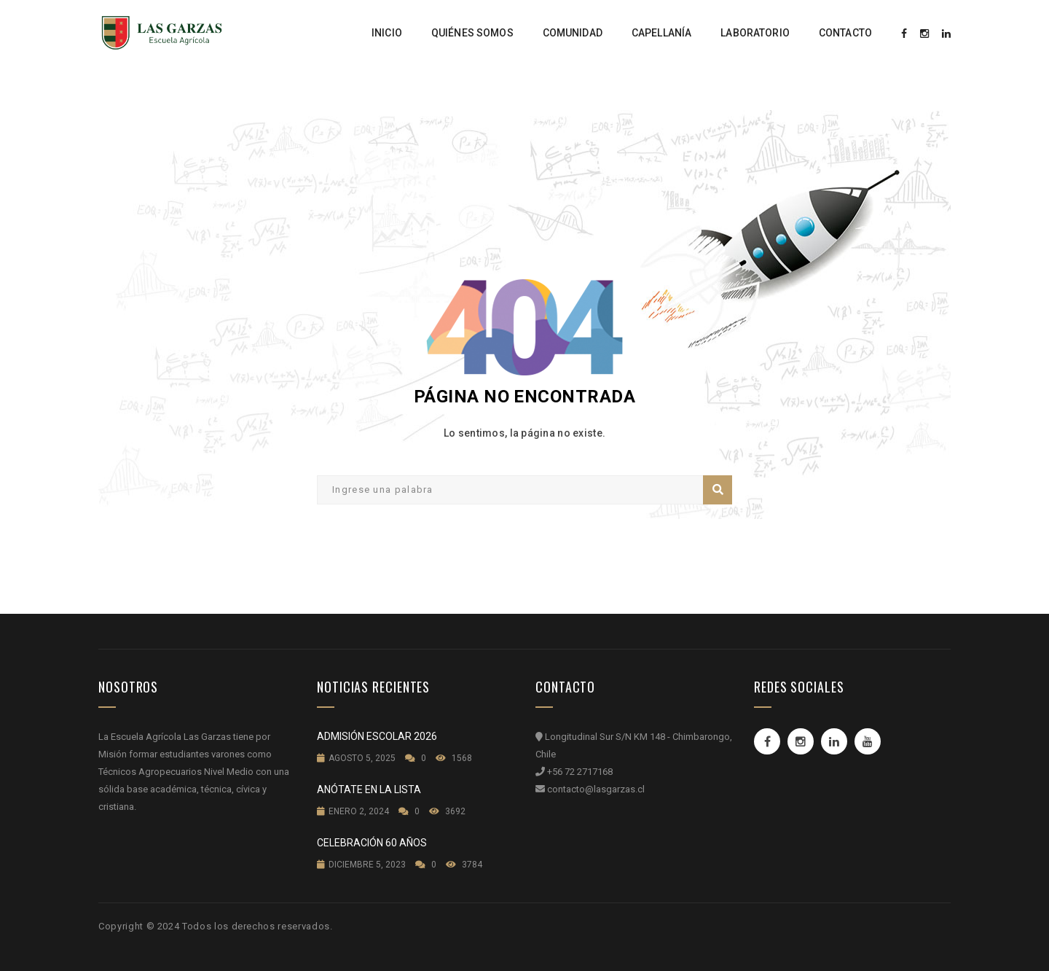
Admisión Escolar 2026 (377, 736)
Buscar (717, 489)
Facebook (767, 741)
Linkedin (834, 741)
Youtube (868, 741)
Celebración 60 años (372, 843)
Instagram (800, 741)
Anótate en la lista (369, 789)
